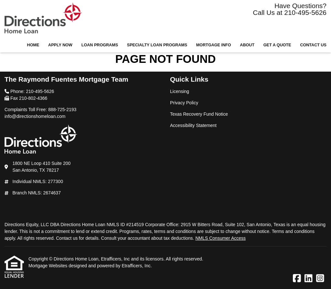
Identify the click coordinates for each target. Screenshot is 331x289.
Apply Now (60, 45)
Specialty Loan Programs (157, 45)
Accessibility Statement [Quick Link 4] (193, 125)
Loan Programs (99, 45)
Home (33, 45)
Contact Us (313, 45)
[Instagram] (320, 278)
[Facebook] (297, 278)
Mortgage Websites (48, 265)
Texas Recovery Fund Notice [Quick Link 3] (199, 114)
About (247, 45)
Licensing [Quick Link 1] (179, 91)
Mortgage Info (213, 45)
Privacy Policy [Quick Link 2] (184, 102)
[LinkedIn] (308, 278)
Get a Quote (277, 45)
